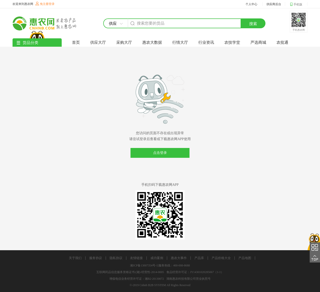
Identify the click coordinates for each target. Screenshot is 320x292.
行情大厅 (180, 42)
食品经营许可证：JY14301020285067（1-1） (195, 272)
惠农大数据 (152, 42)
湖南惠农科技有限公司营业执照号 (188, 278)
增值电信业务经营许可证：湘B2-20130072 (136, 278)
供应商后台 (273, 4)
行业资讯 (206, 42)
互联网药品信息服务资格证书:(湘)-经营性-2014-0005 (130, 272)
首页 (76, 42)
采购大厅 (124, 42)
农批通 (282, 42)
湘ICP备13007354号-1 (144, 265)
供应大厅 (98, 42)
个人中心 (251, 4)
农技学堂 (232, 42)
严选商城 (258, 42)
